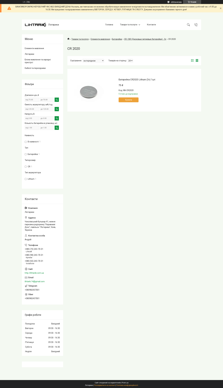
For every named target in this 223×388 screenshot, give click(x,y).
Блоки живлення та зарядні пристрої (38, 61)
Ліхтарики (29, 54)
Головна (109, 24)
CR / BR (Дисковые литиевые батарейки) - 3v (145, 39)
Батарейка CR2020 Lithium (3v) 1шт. (137, 79)
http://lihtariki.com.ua (34, 273)
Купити (128, 100)
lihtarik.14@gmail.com (35, 281)
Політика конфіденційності (127, 385)
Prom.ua (125, 383)
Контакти (151, 24)
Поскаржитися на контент (104, 385)
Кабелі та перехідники (35, 68)
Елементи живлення (100, 39)
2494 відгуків (176, 2)
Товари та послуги (128, 24)
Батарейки (117, 39)
